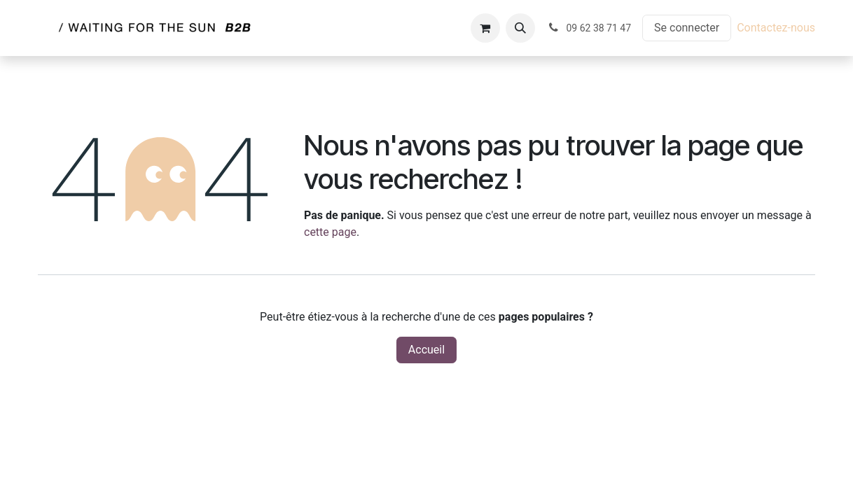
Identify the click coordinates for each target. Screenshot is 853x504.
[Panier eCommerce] (485, 28)
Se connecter (686, 27)
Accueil (426, 349)
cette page (330, 232)
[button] (520, 28)
